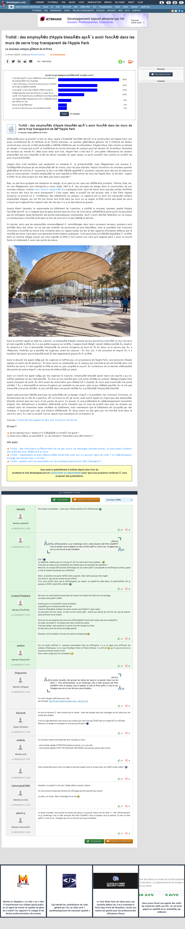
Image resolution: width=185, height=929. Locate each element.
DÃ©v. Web (85, 7)
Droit (131, 2)
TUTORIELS (37, 11)
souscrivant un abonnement (66, 473)
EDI (94, 7)
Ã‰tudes (120, 2)
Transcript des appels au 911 (33, 420)
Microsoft (67, 7)
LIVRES (67, 11)
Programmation (105, 7)
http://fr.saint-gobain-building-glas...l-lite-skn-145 (68, 701)
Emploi (108, 2)
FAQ (63, 2)
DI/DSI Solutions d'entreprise (28, 7)
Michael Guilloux (37, 55)
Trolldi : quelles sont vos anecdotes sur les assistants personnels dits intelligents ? (56, 461)
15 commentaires (57, 55)
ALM (58, 7)
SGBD (117, 7)
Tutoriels (52, 2)
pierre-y (20, 813)
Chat (81, 2)
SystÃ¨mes (145, 7)
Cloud (45, 7)
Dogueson (21, 673)
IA (52, 7)
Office (125, 7)
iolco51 (21, 509)
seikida (21, 740)
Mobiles (134, 7)
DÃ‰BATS (111, 11)
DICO (127, 11)
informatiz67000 (21, 786)
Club (140, 2)
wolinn (21, 645)
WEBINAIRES (55, 11)
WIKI (120, 11)
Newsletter (94, 2)
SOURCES (100, 11)
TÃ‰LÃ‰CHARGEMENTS (83, 11)
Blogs (72, 2)
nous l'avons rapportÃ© (47, 189)
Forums (39, 2)
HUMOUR (136, 11)
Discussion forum (161, 74)
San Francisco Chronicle (63, 420)
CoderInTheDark (20, 596)
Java (75, 7)
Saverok (20, 713)
